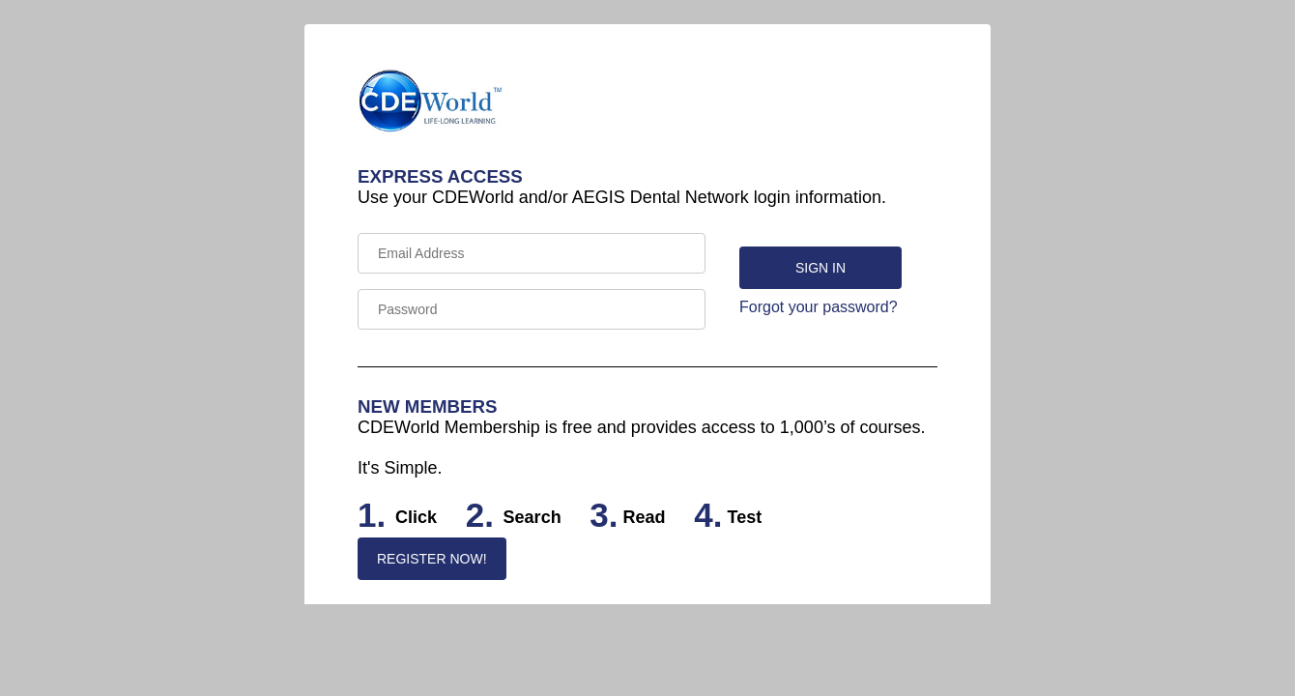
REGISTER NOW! (432, 558)
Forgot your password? (818, 307)
